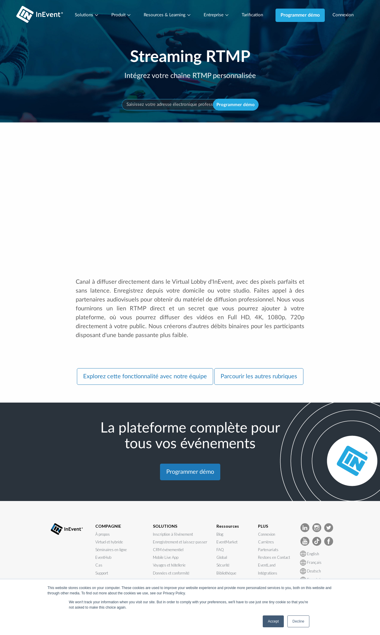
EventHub (103, 558)
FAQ (220, 550)
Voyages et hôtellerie (169, 565)
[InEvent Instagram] (317, 528)
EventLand (267, 565)
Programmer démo (303, 15)
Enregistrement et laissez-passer (180, 542)
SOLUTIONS (165, 526)
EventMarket (227, 542)
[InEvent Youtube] (305, 541)
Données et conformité (171, 573)
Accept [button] (273, 621)
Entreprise (217, 15)
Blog (219, 534)
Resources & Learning (166, 15)
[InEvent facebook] (329, 541)
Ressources (227, 526)
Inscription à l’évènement (173, 534)
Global (221, 558)
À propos (102, 534)
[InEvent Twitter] (329, 528)
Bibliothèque (226, 573)
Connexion (347, 15)
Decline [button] (298, 621)
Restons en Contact (274, 558)
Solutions (82, 15)
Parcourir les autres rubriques (259, 377)
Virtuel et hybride (109, 542)
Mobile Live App (165, 558)
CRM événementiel (168, 550)
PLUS (263, 526)
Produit (118, 15)
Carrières (266, 542)
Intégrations (267, 573)
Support (101, 573)
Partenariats (268, 550)
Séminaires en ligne (111, 550)
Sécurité (222, 565)
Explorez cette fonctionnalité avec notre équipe (145, 377)
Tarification (255, 15)
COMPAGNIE (108, 526)
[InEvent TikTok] (317, 541)
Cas (98, 565)
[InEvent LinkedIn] (305, 528)
